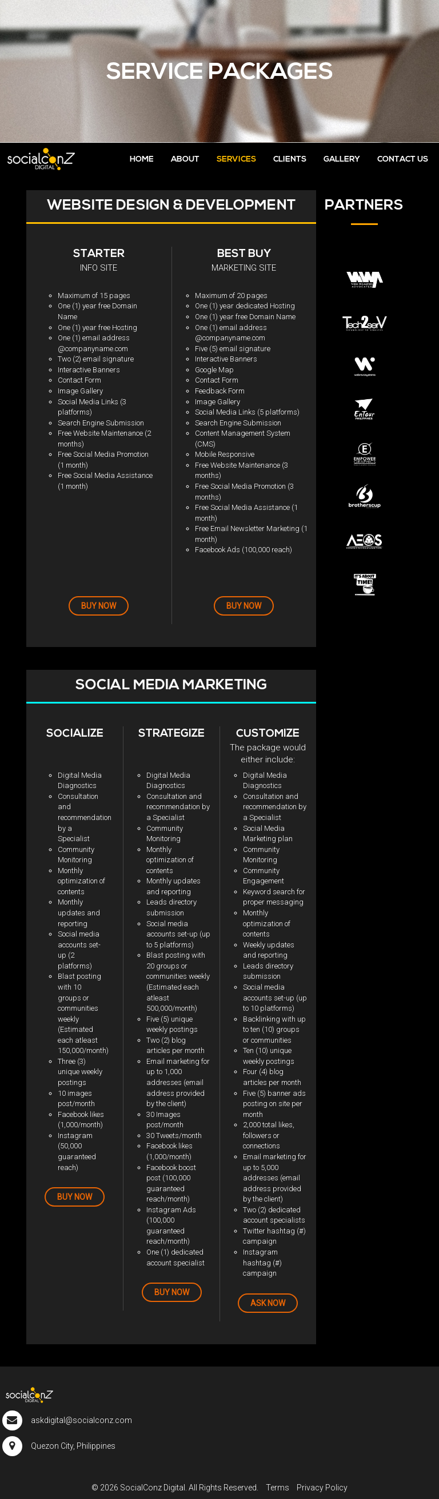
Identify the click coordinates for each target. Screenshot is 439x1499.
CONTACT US (402, 159)
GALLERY (342, 159)
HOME (142, 159)
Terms (277, 1487)
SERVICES (236, 159)
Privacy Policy (322, 1487)
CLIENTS (289, 159)
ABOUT (185, 159)
